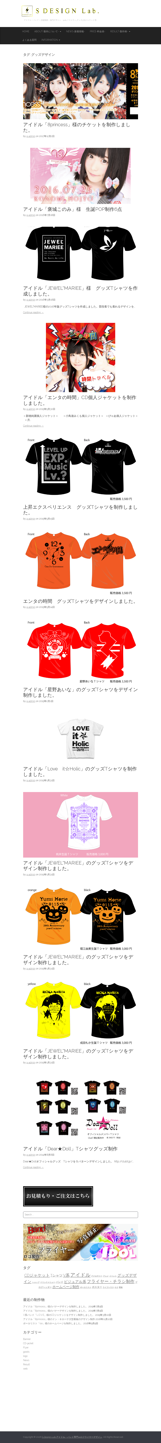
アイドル (80, 1275)
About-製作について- (47, 31)
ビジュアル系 (75, 1281)
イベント (113, 1276)
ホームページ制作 (65, 1287)
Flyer (26, 1347)
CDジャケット (37, 1275)
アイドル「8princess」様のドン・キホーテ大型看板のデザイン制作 (59, 1319)
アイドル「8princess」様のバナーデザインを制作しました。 (55, 1306)
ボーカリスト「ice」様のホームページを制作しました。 (53, 1323)
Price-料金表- (97, 31)
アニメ (106, 1276)
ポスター (97, 1287)
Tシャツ (57, 1275)
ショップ (36, 1282)
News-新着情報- (75, 31)
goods (26, 1351)
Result (26, 1364)
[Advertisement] (80, 1399)
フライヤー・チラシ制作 (110, 1281)
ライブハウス (108, 1287)
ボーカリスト (85, 1287)
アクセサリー (96, 1276)
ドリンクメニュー (47, 1282)
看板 (121, 1287)
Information (51, 40)
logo (25, 1356)
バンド (59, 1281)
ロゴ (116, 1287)
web (25, 1368)
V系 (66, 1275)
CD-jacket (28, 1343)
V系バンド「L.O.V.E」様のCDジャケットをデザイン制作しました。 (59, 1315)
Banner (27, 1339)
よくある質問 (29, 40)
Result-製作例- (120, 31)
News (26, 1360)
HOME (25, 31)
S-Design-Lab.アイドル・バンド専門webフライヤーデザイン (72, 1437)
